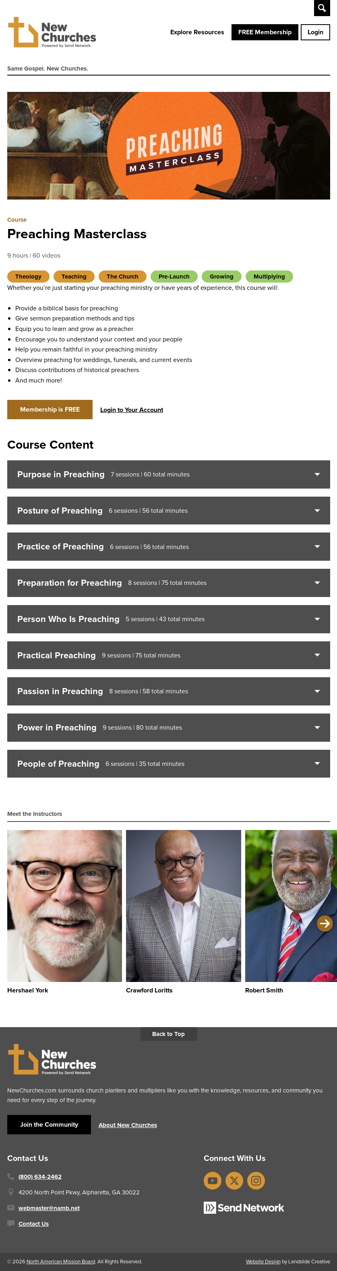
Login (315, 32)
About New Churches (128, 1125)
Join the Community (49, 1124)
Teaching (74, 276)
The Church (123, 276)
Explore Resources (197, 32)
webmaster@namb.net (49, 1208)
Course (17, 219)
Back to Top (168, 1034)
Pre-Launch (174, 276)
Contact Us (34, 1223)
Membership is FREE (50, 409)
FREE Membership (265, 32)
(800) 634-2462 (40, 1176)
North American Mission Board (61, 1261)
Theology (28, 276)
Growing (222, 276)
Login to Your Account (131, 409)
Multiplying (269, 276)
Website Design (263, 1261)
